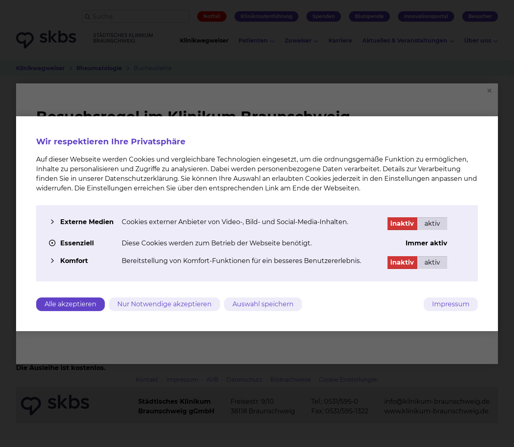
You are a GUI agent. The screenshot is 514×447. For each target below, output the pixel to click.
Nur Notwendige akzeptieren (164, 304)
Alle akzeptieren (70, 304)
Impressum (450, 304)
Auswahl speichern (263, 304)
